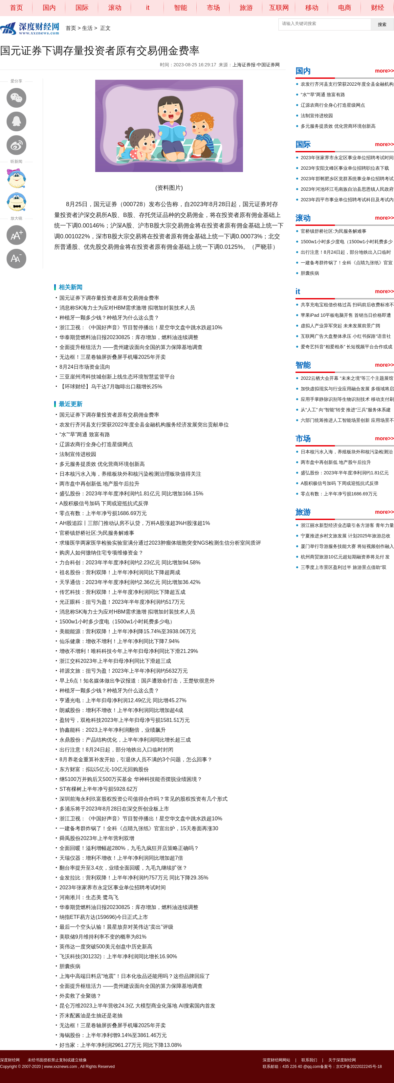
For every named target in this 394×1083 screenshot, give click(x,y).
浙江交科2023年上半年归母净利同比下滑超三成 (115, 661)
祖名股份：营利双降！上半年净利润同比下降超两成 (119, 572)
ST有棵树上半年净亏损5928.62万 (98, 789)
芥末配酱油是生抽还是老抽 (90, 1015)
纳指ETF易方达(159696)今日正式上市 (103, 917)
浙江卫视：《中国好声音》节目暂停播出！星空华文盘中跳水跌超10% (140, 327)
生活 (87, 28)
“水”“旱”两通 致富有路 (84, 434)
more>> (384, 71)
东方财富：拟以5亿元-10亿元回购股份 (104, 769)
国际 (82, 7)
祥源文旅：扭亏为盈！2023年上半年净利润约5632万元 (123, 671)
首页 (16, 7)
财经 (377, 7)
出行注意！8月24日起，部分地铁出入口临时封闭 (116, 749)
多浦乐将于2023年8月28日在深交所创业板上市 (114, 809)
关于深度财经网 (342, 1060)
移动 (311, 7)
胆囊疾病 (69, 966)
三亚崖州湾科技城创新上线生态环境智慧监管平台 (117, 376)
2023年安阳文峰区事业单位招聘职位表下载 (345, 168)
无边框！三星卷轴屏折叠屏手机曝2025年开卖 (112, 357)
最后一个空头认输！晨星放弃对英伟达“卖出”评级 (116, 927)
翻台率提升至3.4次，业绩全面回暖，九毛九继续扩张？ (123, 868)
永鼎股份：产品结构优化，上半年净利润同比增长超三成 (125, 740)
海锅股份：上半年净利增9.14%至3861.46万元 (113, 1035)
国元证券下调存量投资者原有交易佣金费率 (109, 298)
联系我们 (309, 1060)
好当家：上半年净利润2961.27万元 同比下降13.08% (120, 1045)
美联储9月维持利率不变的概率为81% (102, 937)
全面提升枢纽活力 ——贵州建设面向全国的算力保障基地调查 (131, 347)
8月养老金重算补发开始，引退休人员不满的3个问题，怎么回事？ (135, 759)
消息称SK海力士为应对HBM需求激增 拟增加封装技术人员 (127, 308)
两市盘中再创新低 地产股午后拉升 (99, 484)
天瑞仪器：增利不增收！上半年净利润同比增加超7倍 (121, 858)
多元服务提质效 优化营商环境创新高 (102, 464)
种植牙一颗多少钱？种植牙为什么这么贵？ (109, 317)
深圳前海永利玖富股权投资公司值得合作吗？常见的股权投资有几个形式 (143, 799)
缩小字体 (16, 259)
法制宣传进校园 (77, 454)
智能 (180, 7)
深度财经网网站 (276, 1060)
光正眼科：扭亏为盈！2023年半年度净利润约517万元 (122, 602)
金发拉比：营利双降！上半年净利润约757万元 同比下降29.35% (133, 877)
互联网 (279, 7)
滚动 (114, 7)
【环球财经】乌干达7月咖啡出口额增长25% (110, 386)
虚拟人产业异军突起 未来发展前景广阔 (340, 325)
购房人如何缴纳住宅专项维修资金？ (101, 552)
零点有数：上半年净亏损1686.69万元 (103, 513)
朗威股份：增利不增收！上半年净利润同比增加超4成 (121, 710)
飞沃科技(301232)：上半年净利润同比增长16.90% (118, 956)
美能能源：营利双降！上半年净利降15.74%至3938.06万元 (127, 631)
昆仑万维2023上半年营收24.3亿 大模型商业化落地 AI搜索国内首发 (137, 1005)
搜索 (382, 24)
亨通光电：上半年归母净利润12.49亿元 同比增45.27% (122, 700)
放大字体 (16, 235)
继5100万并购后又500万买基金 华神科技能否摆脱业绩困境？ (130, 779)
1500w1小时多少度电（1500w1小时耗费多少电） (117, 621)
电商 (344, 7)
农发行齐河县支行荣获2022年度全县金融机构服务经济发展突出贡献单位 (144, 424)
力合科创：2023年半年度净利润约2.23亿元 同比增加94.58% (129, 562)
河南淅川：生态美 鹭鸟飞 (89, 897)
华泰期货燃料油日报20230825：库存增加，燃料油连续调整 (128, 337)
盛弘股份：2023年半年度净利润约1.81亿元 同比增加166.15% (131, 493)
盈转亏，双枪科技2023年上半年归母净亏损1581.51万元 (124, 720)
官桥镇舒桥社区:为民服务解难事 (96, 533)
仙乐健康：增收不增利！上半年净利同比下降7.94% (119, 641)
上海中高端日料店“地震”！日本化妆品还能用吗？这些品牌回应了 (134, 976)
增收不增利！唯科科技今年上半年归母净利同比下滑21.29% (128, 651)
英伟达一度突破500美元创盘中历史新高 (105, 946)
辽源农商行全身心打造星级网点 (96, 444)
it (147, 7)
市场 (213, 7)
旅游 (246, 7)
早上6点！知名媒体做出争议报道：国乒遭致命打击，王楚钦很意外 (137, 680)
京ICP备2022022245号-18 (359, 1066)
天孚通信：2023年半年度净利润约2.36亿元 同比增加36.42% (129, 582)
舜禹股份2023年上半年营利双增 (96, 838)
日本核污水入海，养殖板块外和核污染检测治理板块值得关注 (130, 474)
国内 (49, 7)
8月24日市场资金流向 (84, 367)
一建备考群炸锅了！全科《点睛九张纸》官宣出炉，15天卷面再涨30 (138, 828)
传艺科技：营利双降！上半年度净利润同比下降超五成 (122, 592)
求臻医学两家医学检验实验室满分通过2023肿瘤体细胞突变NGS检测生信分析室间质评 (160, 543)
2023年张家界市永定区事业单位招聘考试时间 (112, 887)
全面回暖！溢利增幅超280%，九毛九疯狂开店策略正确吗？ (129, 848)
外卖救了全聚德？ (80, 996)
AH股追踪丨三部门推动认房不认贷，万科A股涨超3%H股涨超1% (134, 523)
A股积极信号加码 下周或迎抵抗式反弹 (103, 503)
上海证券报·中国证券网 (256, 64)
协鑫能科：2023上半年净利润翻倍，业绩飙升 (112, 730)
